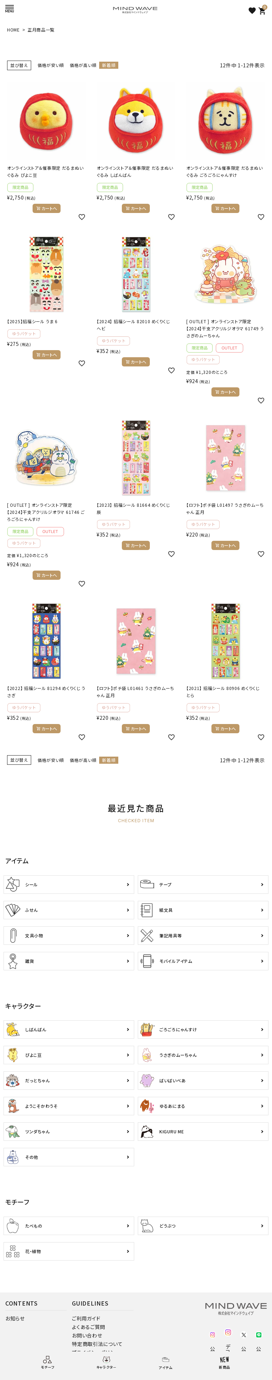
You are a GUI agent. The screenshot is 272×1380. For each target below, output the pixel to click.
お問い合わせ (87, 1335)
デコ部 (228, 1349)
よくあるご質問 (88, 1326)
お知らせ (15, 1318)
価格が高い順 (83, 65)
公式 (212, 1348)
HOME (13, 30)
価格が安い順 (51, 65)
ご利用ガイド (86, 1318)
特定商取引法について (97, 1343)
